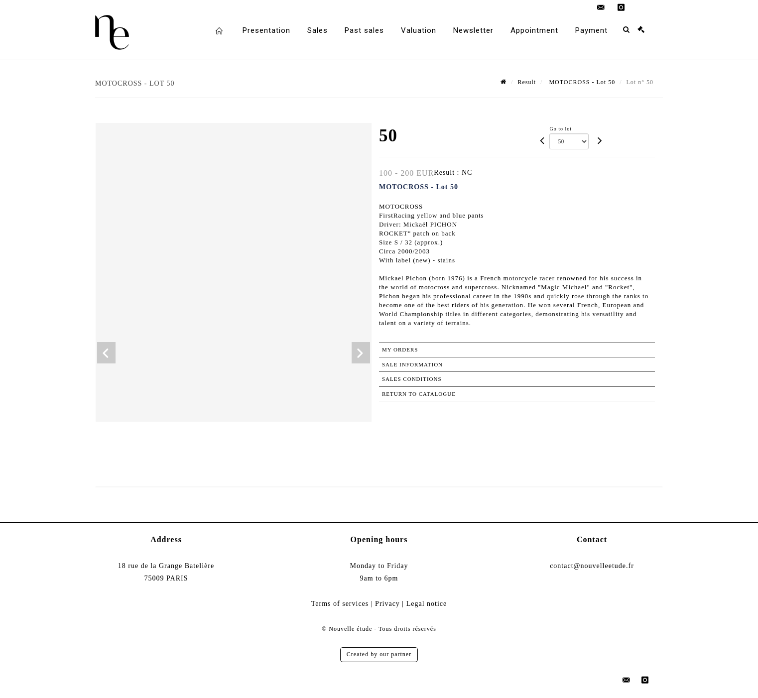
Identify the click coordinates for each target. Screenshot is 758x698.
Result (526, 82)
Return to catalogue (419, 394)
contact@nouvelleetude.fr (592, 566)
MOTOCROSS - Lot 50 (581, 82)
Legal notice (426, 603)
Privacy (387, 603)
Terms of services (340, 603)
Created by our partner (379, 654)
